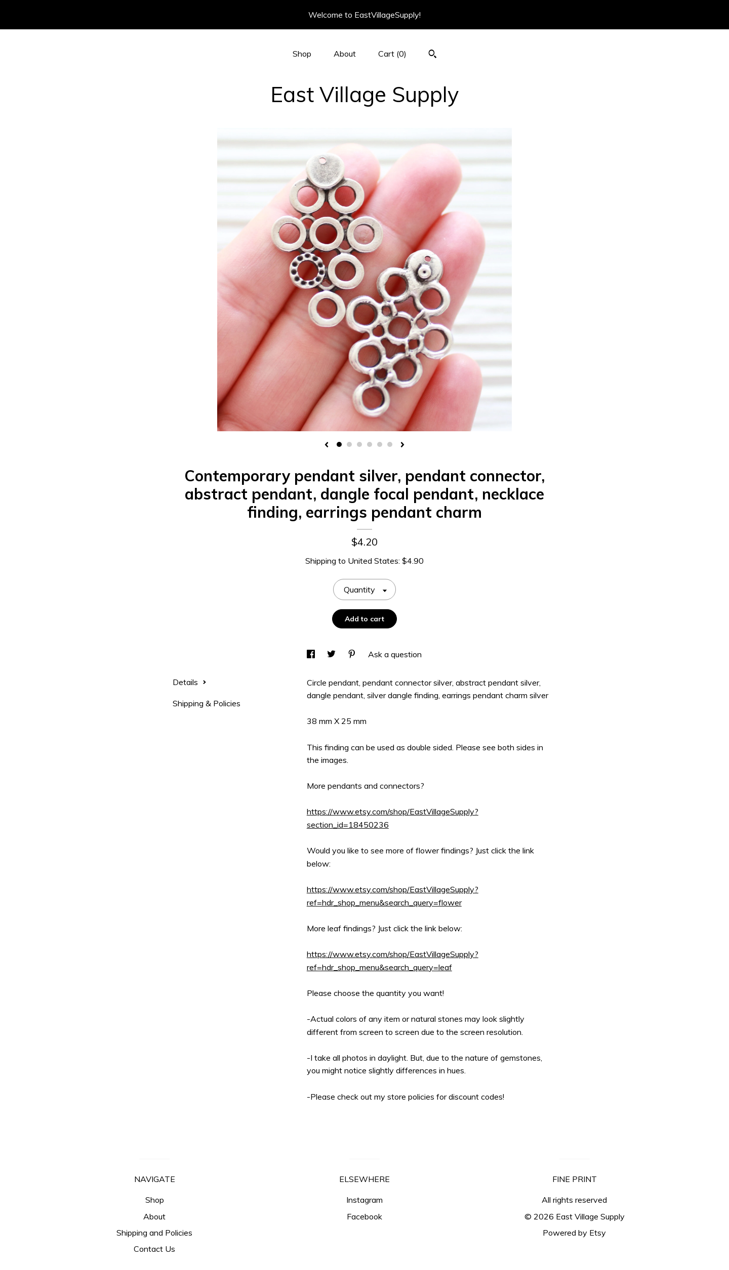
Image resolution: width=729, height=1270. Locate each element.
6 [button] (389, 444)
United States (373, 561)
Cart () (392, 54)
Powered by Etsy (574, 1233)
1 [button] (339, 444)
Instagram (364, 1200)
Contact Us (154, 1249)
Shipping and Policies (154, 1233)
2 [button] (349, 444)
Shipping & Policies (206, 703)
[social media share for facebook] (312, 654)
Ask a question (395, 654)
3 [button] (359, 444)
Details (190, 682)
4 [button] (369, 444)
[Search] (432, 55)
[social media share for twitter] (332, 654)
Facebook (364, 1216)
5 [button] (379, 444)
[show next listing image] (402, 445)
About (345, 54)
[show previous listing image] (326, 445)
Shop (302, 54)
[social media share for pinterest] (353, 654)
